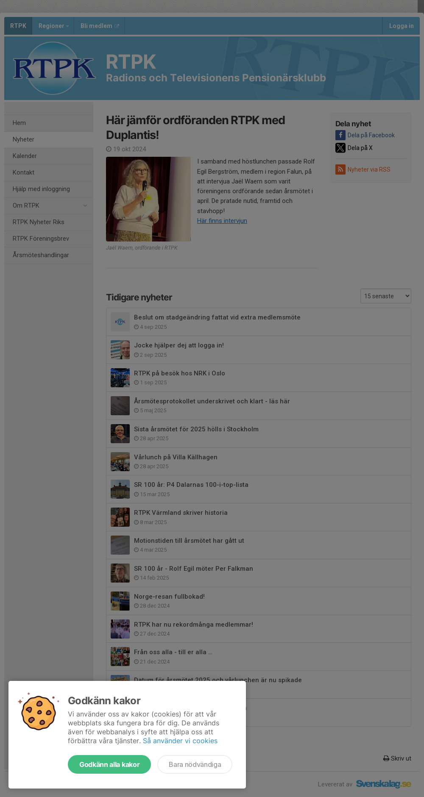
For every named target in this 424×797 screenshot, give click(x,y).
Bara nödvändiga (195, 764)
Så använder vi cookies (180, 740)
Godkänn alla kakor (109, 764)
